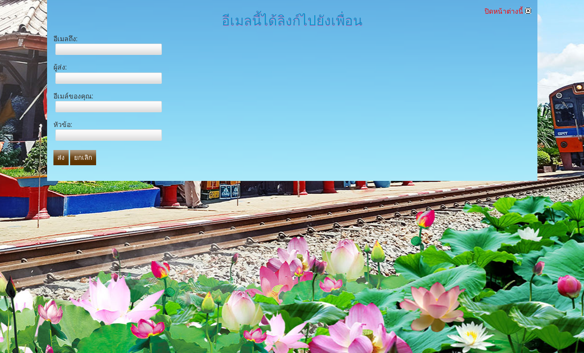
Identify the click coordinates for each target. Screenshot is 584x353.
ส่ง (61, 157)
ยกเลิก (83, 157)
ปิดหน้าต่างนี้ (507, 11)
